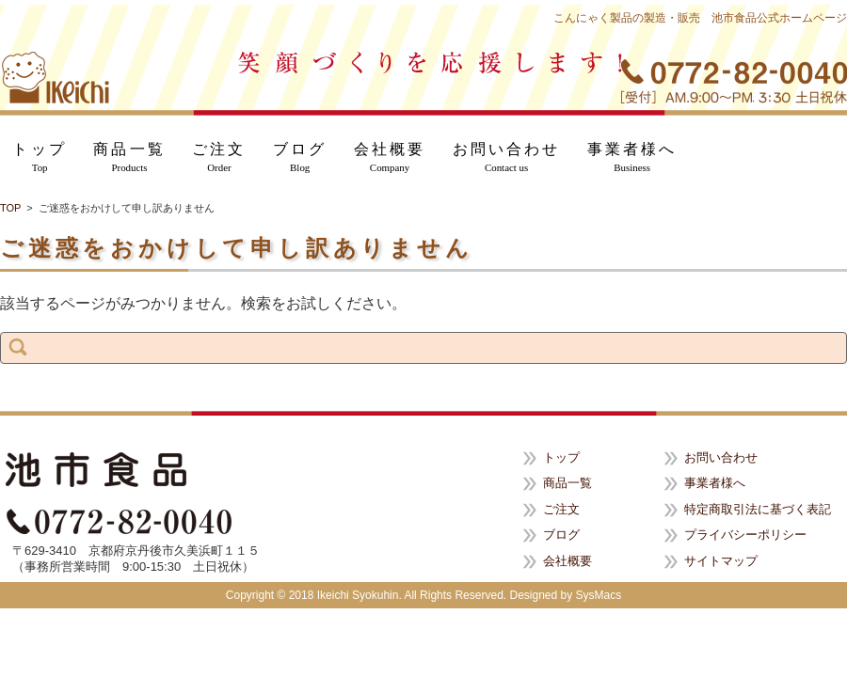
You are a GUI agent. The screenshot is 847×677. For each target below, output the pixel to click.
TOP (10, 207)
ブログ (300, 157)
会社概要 (389, 157)
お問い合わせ (507, 157)
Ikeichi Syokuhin (358, 595)
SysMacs (599, 595)
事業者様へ (632, 157)
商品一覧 (129, 157)
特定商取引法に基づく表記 (757, 509)
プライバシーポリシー (745, 534)
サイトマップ (721, 561)
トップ (39, 157)
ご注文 (219, 157)
